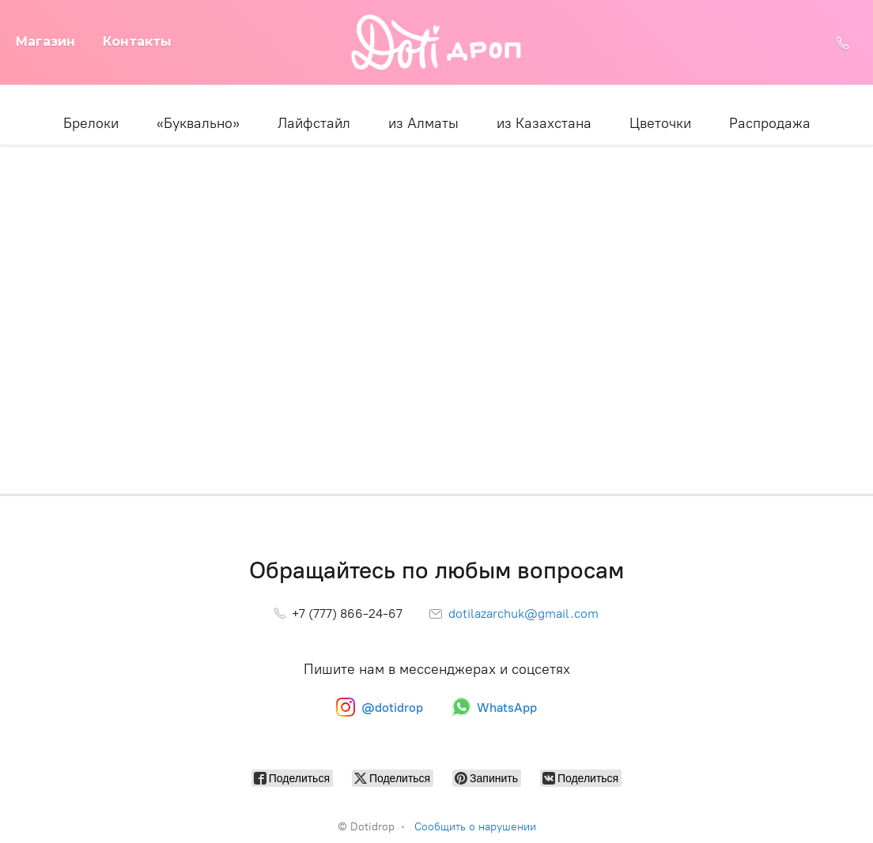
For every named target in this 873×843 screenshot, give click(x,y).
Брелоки (91, 123)
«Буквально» (198, 123)
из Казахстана (544, 123)
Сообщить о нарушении (475, 827)
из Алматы (423, 123)
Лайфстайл (314, 123)
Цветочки (660, 123)
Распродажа (770, 123)
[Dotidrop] (437, 42)
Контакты (137, 41)
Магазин (45, 41)
